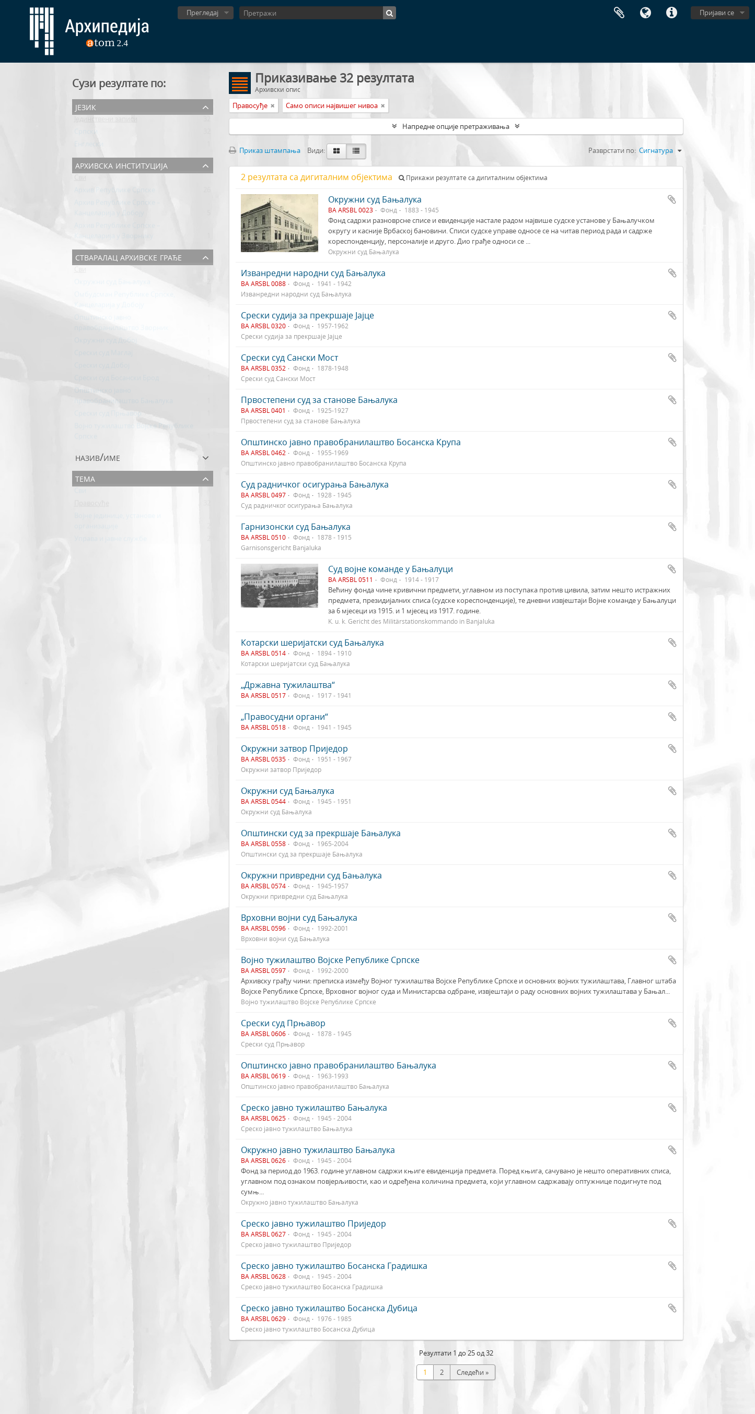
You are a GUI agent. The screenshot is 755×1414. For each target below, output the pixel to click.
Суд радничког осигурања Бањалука (315, 484)
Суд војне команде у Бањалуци (390, 569)
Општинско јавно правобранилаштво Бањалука (338, 1065)
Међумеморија (619, 13)
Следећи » (473, 1372)
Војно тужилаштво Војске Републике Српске (330, 960)
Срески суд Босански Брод (116, 380)
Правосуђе (91, 505)
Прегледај (202, 12)
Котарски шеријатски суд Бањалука (312, 642)
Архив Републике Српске (114, 192)
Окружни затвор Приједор (294, 748)
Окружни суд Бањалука (112, 284)
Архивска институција (121, 165)
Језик (645, 13)
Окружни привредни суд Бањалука (311, 875)
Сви (80, 179)
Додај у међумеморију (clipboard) (672, 199)
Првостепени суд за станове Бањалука (319, 400)
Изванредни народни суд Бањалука (313, 273)
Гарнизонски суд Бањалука (296, 526)
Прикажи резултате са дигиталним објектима (473, 177)
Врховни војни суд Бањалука (299, 917)
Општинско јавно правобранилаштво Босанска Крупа (351, 442)
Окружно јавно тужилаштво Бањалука (318, 1150)
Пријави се (717, 12)
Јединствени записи (105, 121)
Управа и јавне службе (110, 540)
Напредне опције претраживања (455, 126)
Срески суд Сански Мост (289, 357)
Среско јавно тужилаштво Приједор (313, 1223)
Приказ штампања (264, 150)
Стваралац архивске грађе (128, 256)
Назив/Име (97, 457)
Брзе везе (671, 13)
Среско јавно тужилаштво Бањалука (314, 1107)
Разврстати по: (612, 150)
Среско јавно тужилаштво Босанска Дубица (329, 1308)
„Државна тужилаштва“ (288, 685)
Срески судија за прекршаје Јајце (307, 315)
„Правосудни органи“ (284, 716)
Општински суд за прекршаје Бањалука (321, 833)
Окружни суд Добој (105, 342)
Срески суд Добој (102, 367)
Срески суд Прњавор (108, 415)
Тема (85, 478)
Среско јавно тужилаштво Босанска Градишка (334, 1266)
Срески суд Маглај (103, 355)
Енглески (88, 146)
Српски (86, 133)
